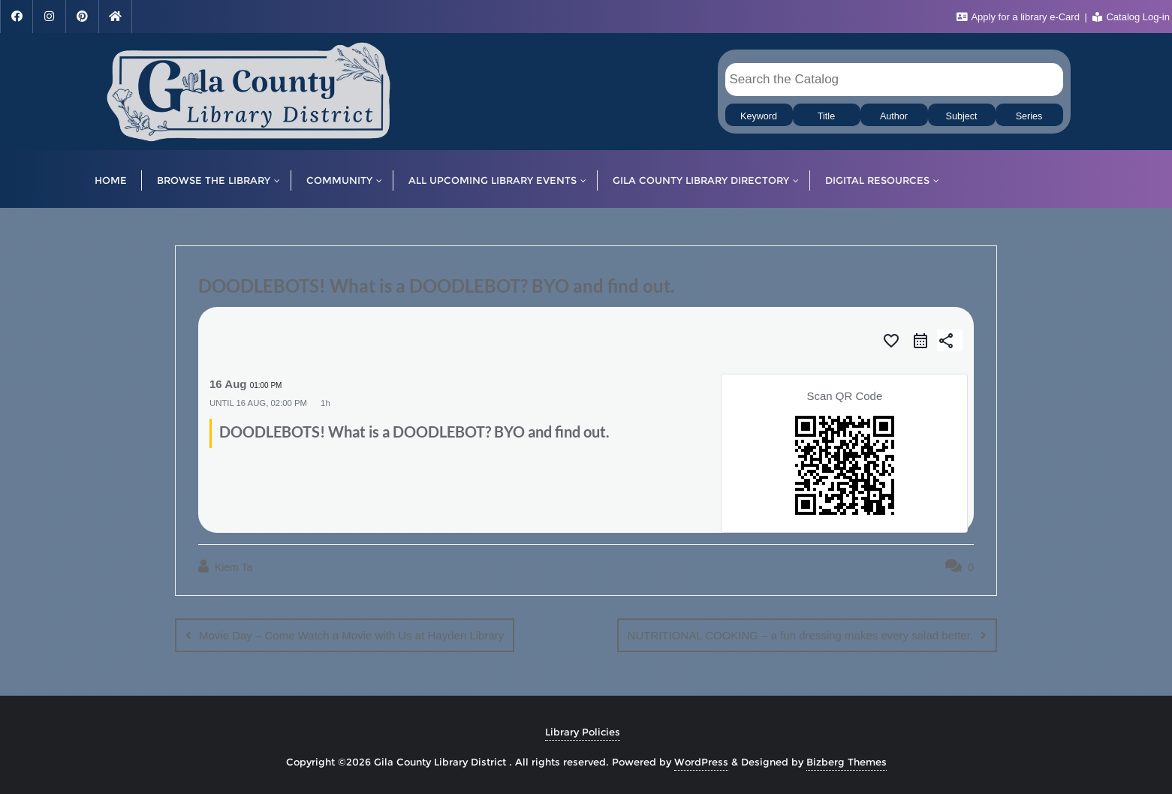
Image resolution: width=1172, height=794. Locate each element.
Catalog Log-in (1131, 17)
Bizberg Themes (846, 762)
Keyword (758, 116)
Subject (961, 116)
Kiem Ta (225, 566)
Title (826, 116)
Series (1029, 116)
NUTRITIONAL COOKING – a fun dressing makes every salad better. (800, 635)
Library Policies (582, 732)
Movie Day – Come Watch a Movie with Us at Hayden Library (351, 635)
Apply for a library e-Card (1020, 17)
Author (894, 116)
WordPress (701, 762)
